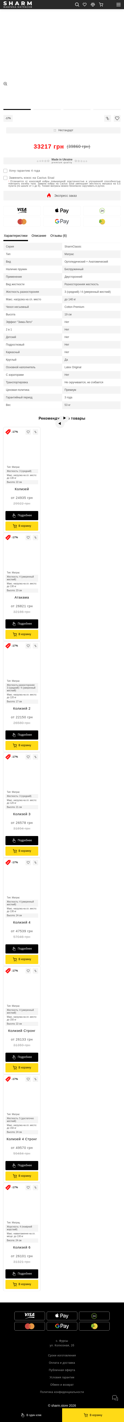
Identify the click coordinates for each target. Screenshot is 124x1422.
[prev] (57, 421)
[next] (67, 421)
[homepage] (17, 4)
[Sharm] (93, 1415)
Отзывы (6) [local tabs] (58, 235)
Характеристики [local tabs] (16, 235)
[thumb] (17, 97)
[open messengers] (115, 1398)
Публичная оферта (62, 1370)
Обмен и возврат (62, 1384)
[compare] (93, 5)
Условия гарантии (62, 1377)
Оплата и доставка (62, 1362)
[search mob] (77, 5)
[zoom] (5, 84)
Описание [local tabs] (39, 235)
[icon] (107, 118)
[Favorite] (85, 5)
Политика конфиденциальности (62, 1392)
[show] (101, 5)
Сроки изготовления (62, 1355)
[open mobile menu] (118, 4)
